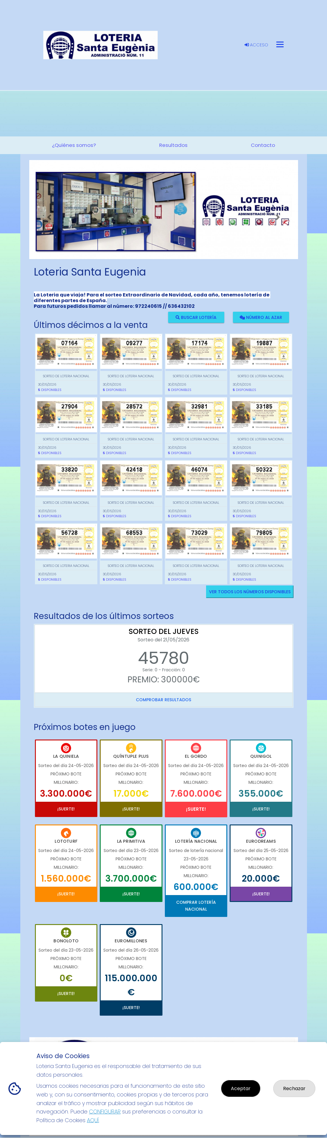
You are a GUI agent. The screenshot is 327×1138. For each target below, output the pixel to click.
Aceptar (241, 1088)
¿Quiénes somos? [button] (74, 145)
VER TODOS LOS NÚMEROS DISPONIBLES (250, 592)
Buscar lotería (196, 317)
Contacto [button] (263, 145)
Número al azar (261, 317)
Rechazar (294, 1088)
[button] (49, 217)
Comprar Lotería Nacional (196, 905)
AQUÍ (93, 1120)
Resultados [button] (173, 145)
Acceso (256, 45)
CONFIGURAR (105, 1111)
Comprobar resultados (163, 700)
